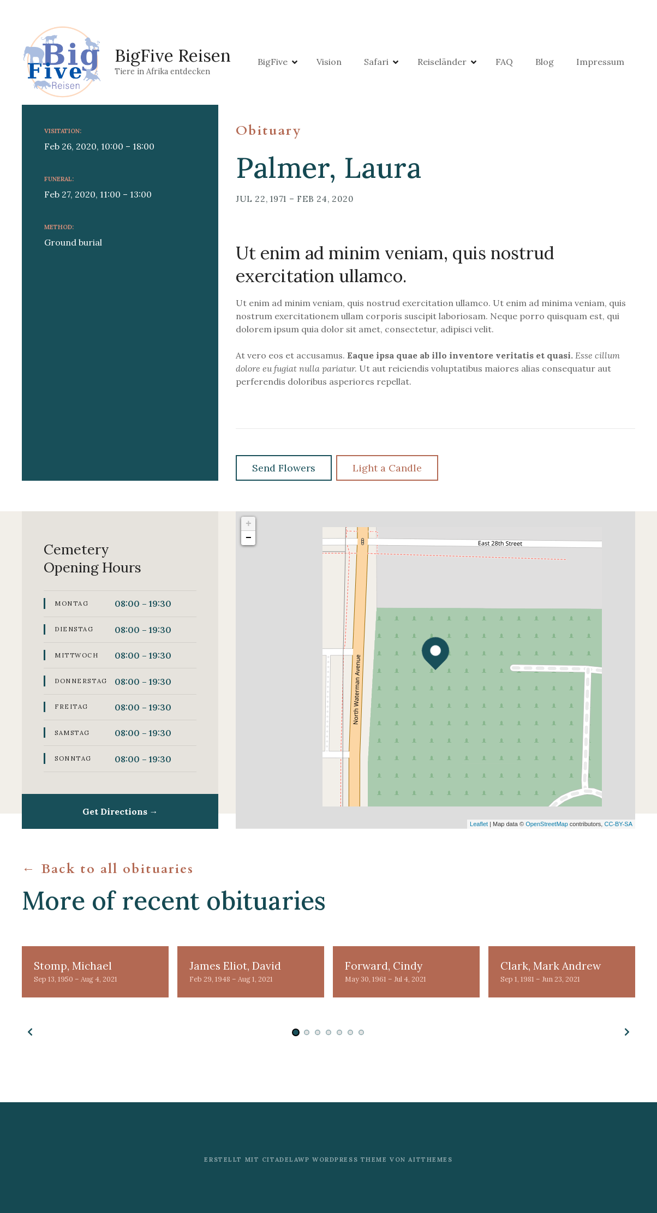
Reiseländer (482, 62)
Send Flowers (283, 468)
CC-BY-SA (618, 824)
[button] (30, 1032)
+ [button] (249, 523)
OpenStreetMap (546, 824)
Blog (585, 62)
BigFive (313, 62)
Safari (416, 62)
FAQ (544, 62)
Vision (369, 62)
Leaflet (479, 824)
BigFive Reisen (175, 56)
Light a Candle (387, 468)
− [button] (249, 538)
